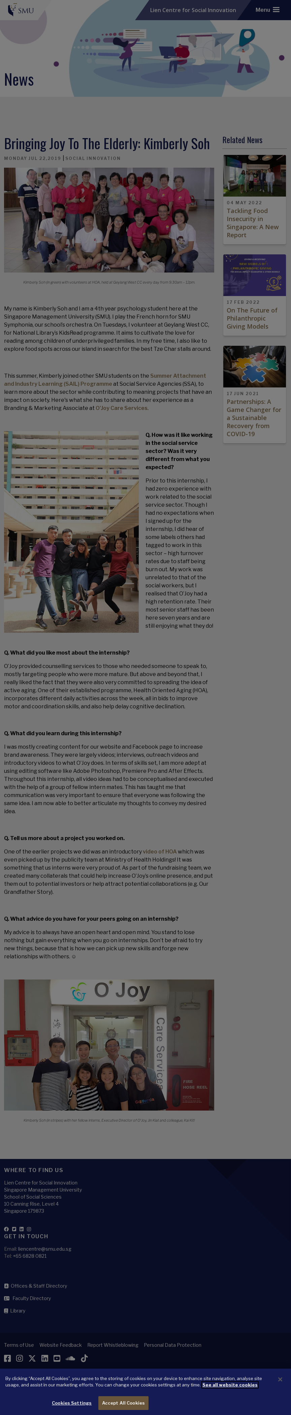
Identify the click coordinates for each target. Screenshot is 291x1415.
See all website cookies (230, 1390)
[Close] (280, 1385)
